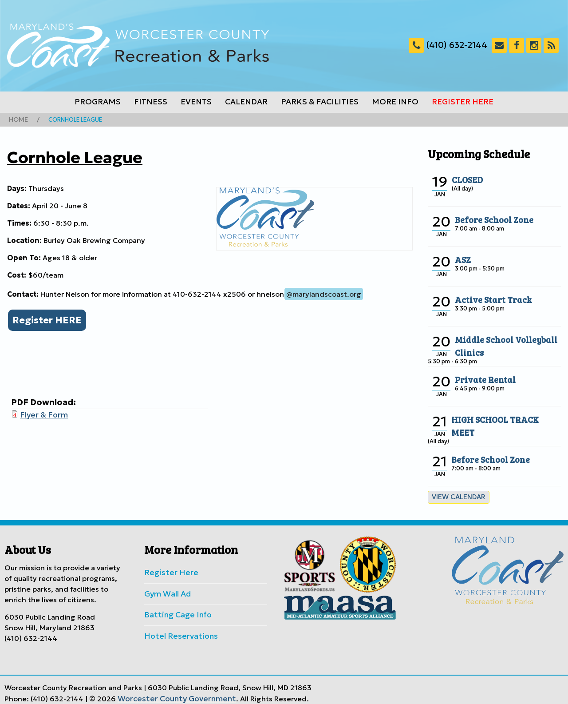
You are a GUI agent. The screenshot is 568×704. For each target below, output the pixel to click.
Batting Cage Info (174, 610)
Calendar (246, 102)
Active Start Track (490, 298)
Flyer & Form (41, 412)
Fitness (150, 102)
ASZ (462, 258)
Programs (98, 102)
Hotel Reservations (176, 630)
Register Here (462, 102)
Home (17, 119)
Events (196, 102)
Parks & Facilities (320, 102)
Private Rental (482, 378)
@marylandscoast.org (323, 293)
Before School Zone (490, 218)
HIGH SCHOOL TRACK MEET (502, 418)
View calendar (456, 495)
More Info (395, 102)
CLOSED (466, 178)
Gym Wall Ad (166, 590)
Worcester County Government (171, 692)
